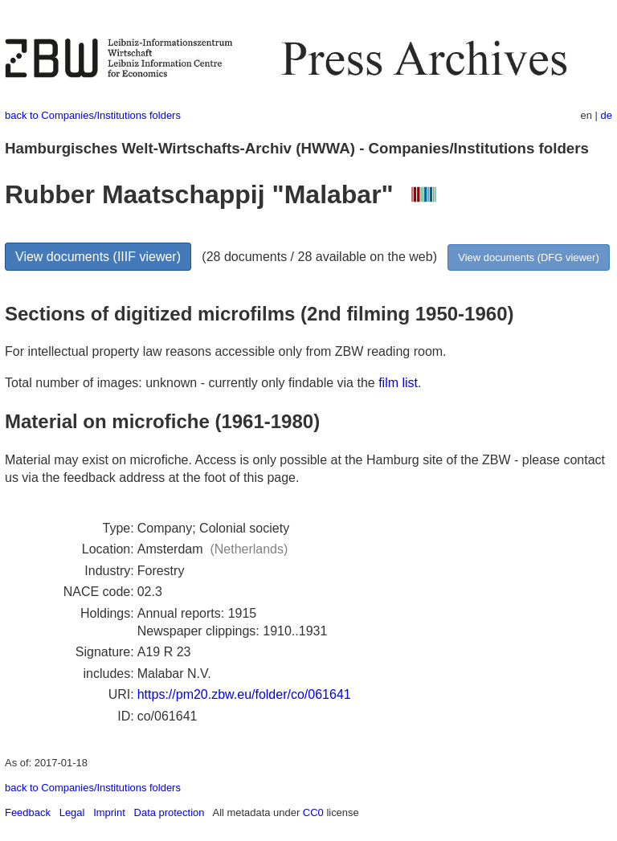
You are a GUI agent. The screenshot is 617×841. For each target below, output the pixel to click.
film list (398, 383)
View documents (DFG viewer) (528, 257)
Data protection (169, 812)
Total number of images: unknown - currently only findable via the (191, 383)
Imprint (109, 812)
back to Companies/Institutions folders (93, 115)
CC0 (313, 812)
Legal (72, 812)
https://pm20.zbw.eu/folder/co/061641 (244, 694)
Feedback (28, 812)
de (606, 115)
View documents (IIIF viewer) (98, 256)
